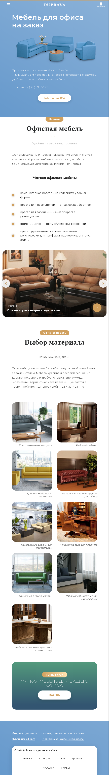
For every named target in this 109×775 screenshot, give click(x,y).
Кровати (48, 767)
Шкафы (27, 758)
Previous (6, 283)
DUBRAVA (54, 5)
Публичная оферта (23, 739)
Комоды (44, 758)
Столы (61, 758)
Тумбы (65, 767)
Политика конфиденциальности (63, 739)
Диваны (77, 758)
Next (103, 283)
